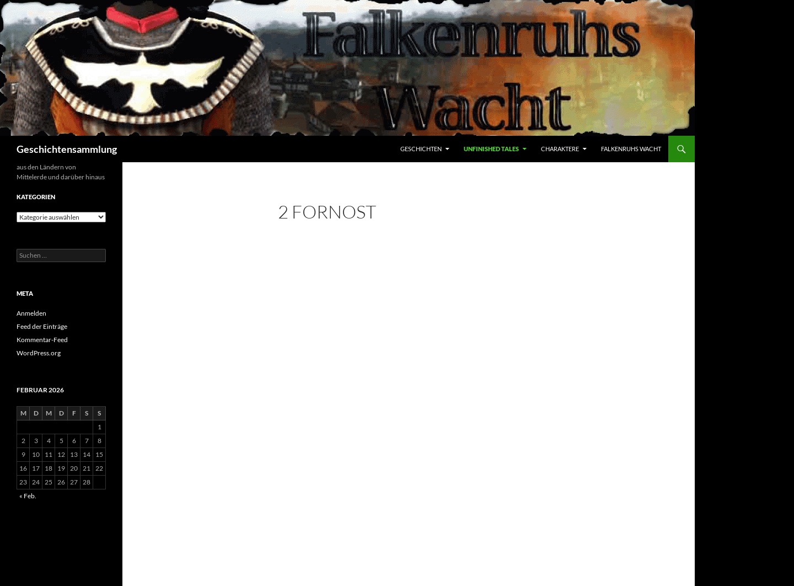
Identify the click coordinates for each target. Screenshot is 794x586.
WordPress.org (39, 353)
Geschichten (421, 148)
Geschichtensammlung (67, 149)
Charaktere (560, 148)
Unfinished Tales (491, 148)
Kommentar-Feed (42, 339)
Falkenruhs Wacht (631, 148)
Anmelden (31, 313)
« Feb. (27, 496)
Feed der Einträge (42, 326)
